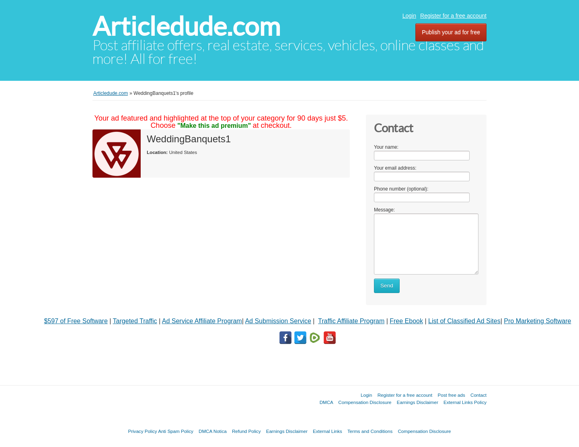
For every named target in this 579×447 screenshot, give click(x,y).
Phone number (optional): (401, 189)
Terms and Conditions (369, 431)
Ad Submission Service (278, 321)
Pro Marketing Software (537, 321)
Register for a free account (453, 15)
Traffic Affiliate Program (351, 321)
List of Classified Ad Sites (464, 321)
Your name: (386, 147)
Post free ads (451, 395)
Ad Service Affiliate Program (202, 321)
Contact (478, 395)
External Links (327, 431)
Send (386, 286)
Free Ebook (406, 321)
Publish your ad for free (451, 32)
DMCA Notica (213, 431)
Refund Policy (246, 431)
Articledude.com (186, 26)
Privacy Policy (142, 431)
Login (409, 15)
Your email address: (395, 168)
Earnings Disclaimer (417, 402)
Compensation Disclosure (364, 402)
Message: (384, 210)
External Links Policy (465, 402)
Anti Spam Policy (175, 431)
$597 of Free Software (76, 321)
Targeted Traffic (135, 321)
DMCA (326, 402)
